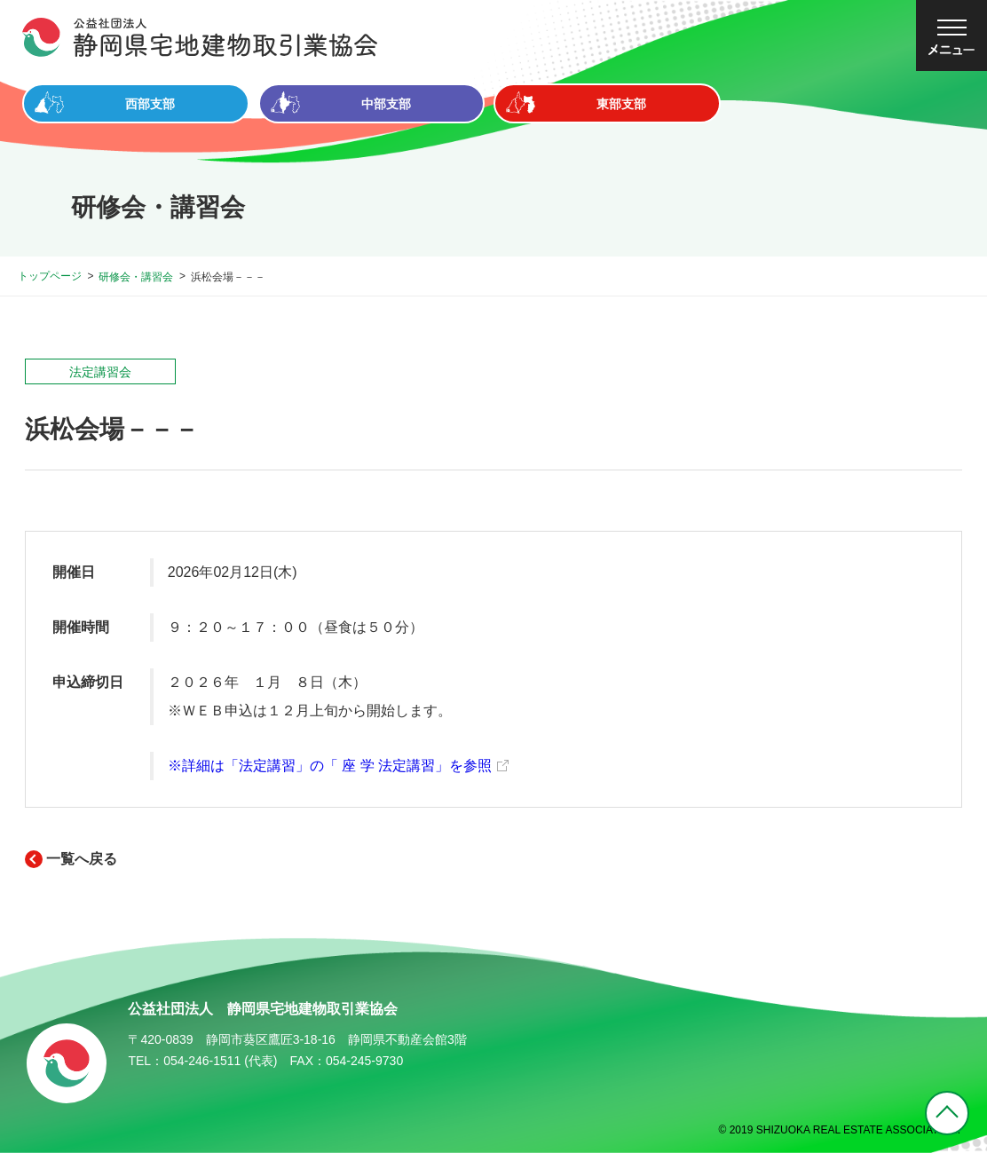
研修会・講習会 (136, 277)
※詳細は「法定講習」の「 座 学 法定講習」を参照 (330, 765)
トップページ (50, 276)
